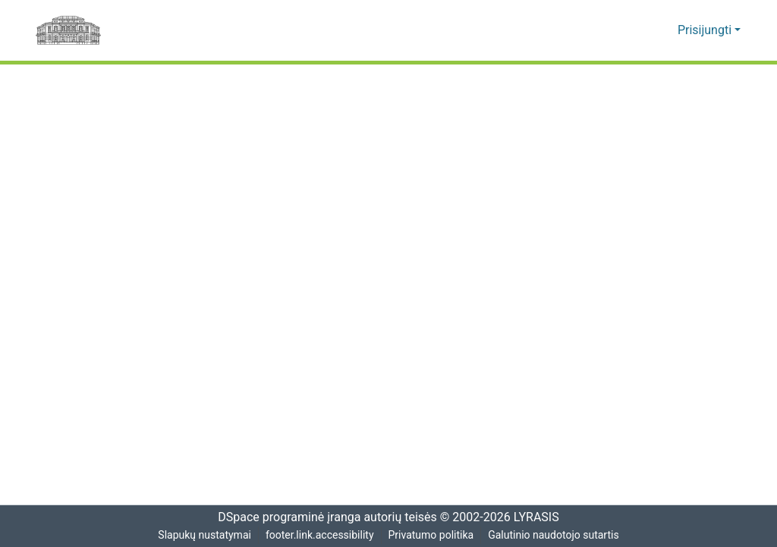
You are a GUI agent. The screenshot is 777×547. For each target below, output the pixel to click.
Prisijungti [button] (707, 30)
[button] (643, 30)
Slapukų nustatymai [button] (202, 535)
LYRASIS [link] (538, 517)
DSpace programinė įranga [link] (284, 517)
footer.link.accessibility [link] (319, 535)
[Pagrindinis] (68, 30)
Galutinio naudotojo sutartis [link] (556, 535)
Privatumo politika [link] (431, 535)
